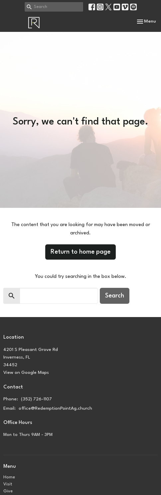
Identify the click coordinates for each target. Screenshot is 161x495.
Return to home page (80, 252)
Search (114, 296)
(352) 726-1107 (36, 399)
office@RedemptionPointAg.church (55, 408)
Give (8, 491)
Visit (7, 484)
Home (9, 477)
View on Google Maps (26, 372)
